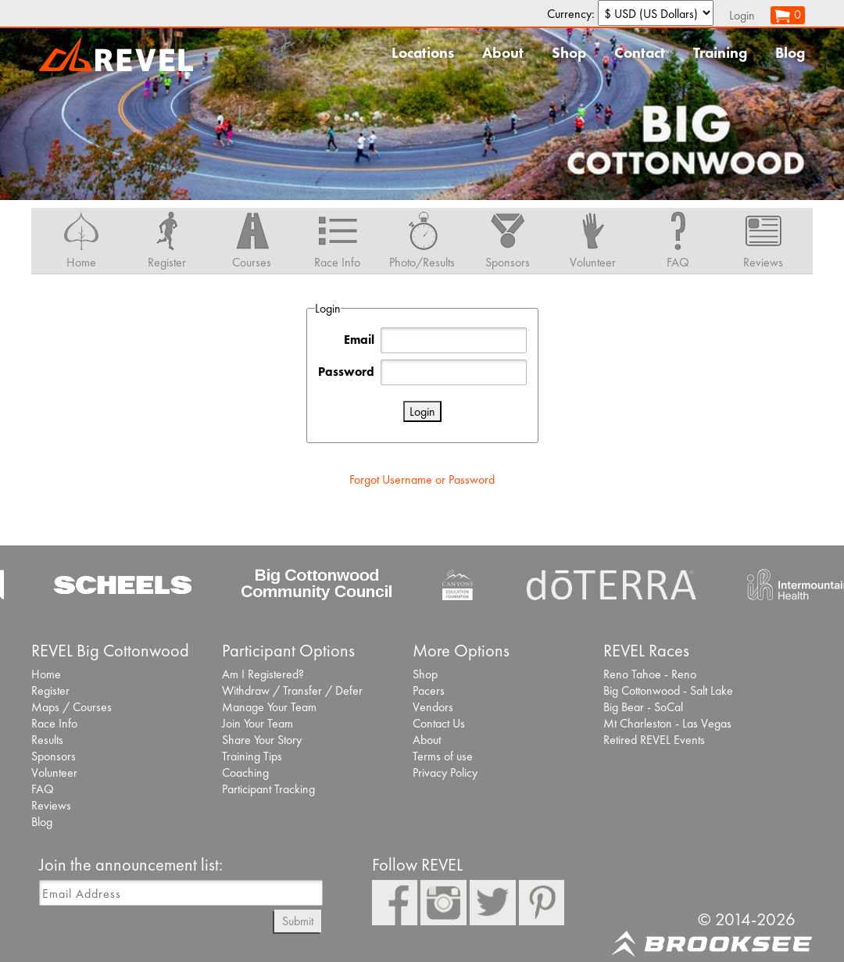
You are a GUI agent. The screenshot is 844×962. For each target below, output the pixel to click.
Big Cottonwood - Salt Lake (668, 690)
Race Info (54, 723)
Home (46, 674)
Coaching (245, 772)
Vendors (433, 707)
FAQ (42, 789)
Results (47, 739)
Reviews (51, 805)
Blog (790, 53)
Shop (569, 53)
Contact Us (439, 723)
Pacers (429, 690)
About (503, 53)
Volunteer (54, 772)
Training (720, 53)
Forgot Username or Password (422, 479)
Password (346, 371)
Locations (423, 53)
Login (742, 15)
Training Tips (252, 756)
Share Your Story (262, 739)
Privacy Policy (445, 772)
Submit (297, 921)
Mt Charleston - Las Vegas (667, 723)
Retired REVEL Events (654, 739)
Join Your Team (257, 723)
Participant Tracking (268, 789)
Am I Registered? (263, 674)
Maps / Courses (71, 707)
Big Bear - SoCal (643, 707)
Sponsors (53, 756)
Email (359, 339)
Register (50, 690)
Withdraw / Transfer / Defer (292, 690)
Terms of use (443, 756)
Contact (639, 53)
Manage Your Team (269, 707)
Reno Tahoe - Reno (649, 674)
